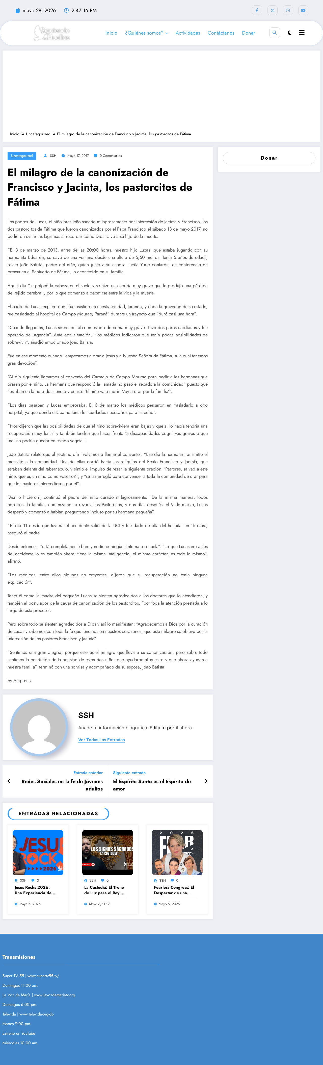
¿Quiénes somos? (146, 33)
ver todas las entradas (101, 739)
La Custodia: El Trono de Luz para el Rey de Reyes (104, 890)
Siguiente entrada (129, 772)
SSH (53, 155)
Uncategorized (22, 155)
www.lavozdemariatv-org (54, 995)
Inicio (111, 33)
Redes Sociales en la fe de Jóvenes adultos (62, 785)
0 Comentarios (111, 155)
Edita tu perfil (164, 727)
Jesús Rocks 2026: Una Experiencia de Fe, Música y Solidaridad (33, 890)
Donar (248, 33)
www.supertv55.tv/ (43, 976)
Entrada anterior (88, 772)
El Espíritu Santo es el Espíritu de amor (152, 785)
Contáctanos (221, 33)
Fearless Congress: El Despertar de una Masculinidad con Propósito (174, 890)
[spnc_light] (289, 33)
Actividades (188, 33)
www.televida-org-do (36, 1014)
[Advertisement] (161, 93)
